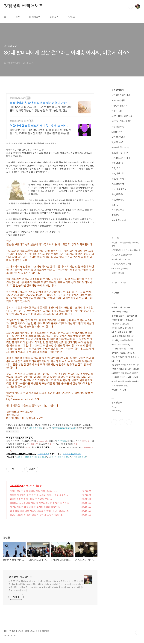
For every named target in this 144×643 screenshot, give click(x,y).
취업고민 (125, 344)
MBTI (114, 332)
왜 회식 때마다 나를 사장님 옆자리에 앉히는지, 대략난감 (37, 511)
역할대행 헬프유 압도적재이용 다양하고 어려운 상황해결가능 (40, 125)
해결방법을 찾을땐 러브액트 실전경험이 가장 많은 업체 (40, 103)
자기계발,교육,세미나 (121, 158)
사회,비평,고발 (118, 173)
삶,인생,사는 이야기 (120, 152)
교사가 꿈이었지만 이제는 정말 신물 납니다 (31, 491)
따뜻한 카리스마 (118, 320)
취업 (133, 336)
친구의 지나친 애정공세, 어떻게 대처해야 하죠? (33, 507)
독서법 (114, 307)
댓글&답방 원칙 (118, 273)
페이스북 (114, 422)
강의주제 (130, 353)
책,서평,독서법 (118, 142)
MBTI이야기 (117, 131)
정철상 (122, 353)
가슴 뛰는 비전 (118, 126)
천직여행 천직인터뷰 (120, 147)
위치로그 (54, 17)
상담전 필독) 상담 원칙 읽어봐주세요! (126, 250)
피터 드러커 (116, 311)
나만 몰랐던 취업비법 (121, 95)
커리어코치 (124, 324)
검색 (130, 6)
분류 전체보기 (117, 90)
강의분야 (115, 324)
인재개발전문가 (118, 316)
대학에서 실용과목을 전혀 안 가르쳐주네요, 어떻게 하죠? (38, 503)
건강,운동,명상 (118, 210)
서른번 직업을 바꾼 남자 (122, 116)
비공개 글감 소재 (119, 220)
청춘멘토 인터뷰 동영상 (121, 259)
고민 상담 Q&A (17, 485)
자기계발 (115, 340)
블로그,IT (116, 204)
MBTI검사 (116, 361)
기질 (130, 332)
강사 (120, 307)
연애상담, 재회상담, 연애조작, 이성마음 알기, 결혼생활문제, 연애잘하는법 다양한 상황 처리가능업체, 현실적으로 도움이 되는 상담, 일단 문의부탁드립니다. (40, 109)
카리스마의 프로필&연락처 (122, 255)
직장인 (125, 311)
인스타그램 (121, 422)
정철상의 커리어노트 (23, 6)
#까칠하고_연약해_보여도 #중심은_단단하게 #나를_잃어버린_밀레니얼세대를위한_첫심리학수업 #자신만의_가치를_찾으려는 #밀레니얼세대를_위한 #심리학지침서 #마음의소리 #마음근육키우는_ (126, 375)
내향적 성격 (122, 332)
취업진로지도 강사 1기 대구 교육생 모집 (29, 499)
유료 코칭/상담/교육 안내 (121, 264)
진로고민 (129, 320)
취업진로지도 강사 (119, 389)
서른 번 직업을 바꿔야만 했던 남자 (125, 357)
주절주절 (115, 215)
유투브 (129, 422)
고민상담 (127, 307)
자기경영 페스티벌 (119, 348)
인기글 (123, 283)
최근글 (114, 283)
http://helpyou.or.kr (19, 121)
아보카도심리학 (118, 100)
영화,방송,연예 (118, 184)
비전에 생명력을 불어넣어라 (122, 328)
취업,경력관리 (117, 163)
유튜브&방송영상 (119, 189)
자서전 (130, 348)
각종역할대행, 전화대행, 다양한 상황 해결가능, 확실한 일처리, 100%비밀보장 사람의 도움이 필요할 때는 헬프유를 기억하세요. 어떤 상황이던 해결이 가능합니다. (40, 131)
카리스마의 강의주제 (120, 268)
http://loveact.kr (17, 98)
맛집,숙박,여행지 (119, 178)
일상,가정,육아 (118, 194)
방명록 (71, 17)
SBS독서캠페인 (126, 340)
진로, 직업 (116, 168)
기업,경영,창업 (118, 199)
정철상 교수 (116, 344)
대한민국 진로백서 (119, 105)
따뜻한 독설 (117, 111)
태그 (17, 17)
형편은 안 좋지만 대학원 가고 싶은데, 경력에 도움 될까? (37, 495)
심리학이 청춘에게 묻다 (122, 121)
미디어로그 (34, 17)
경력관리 (115, 353)
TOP (137, 632)
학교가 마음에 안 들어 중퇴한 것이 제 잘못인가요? (34, 515)
